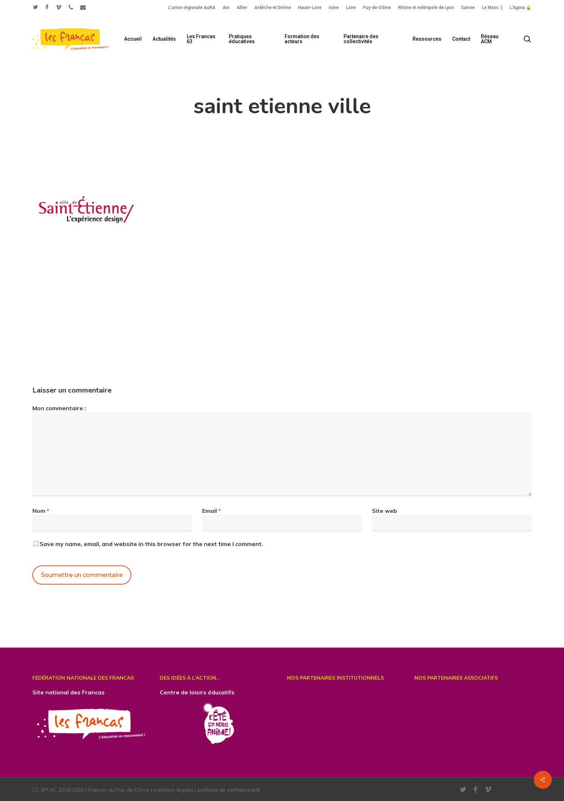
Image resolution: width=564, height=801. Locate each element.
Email (211, 510)
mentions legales (173, 790)
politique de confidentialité (228, 790)
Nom (40, 510)
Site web (384, 510)
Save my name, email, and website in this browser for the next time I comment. (151, 543)
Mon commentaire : (59, 408)
